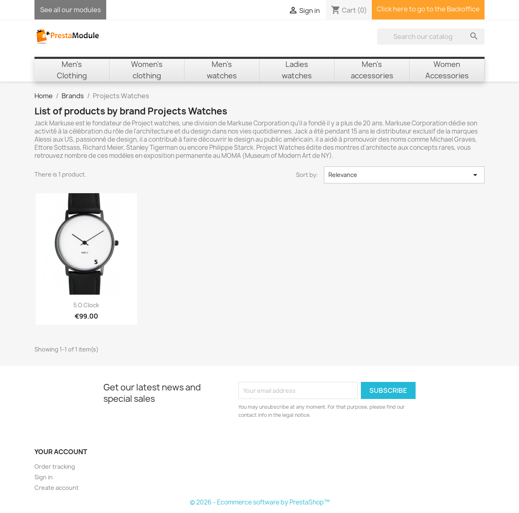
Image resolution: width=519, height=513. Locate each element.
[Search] (431, 36)
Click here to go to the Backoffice (428, 8)
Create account (56, 487)
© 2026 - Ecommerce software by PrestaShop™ (260, 502)
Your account (60, 451)
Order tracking (54, 466)
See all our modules (70, 9)
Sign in (43, 477)
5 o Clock (86, 305)
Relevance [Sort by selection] (404, 175)
